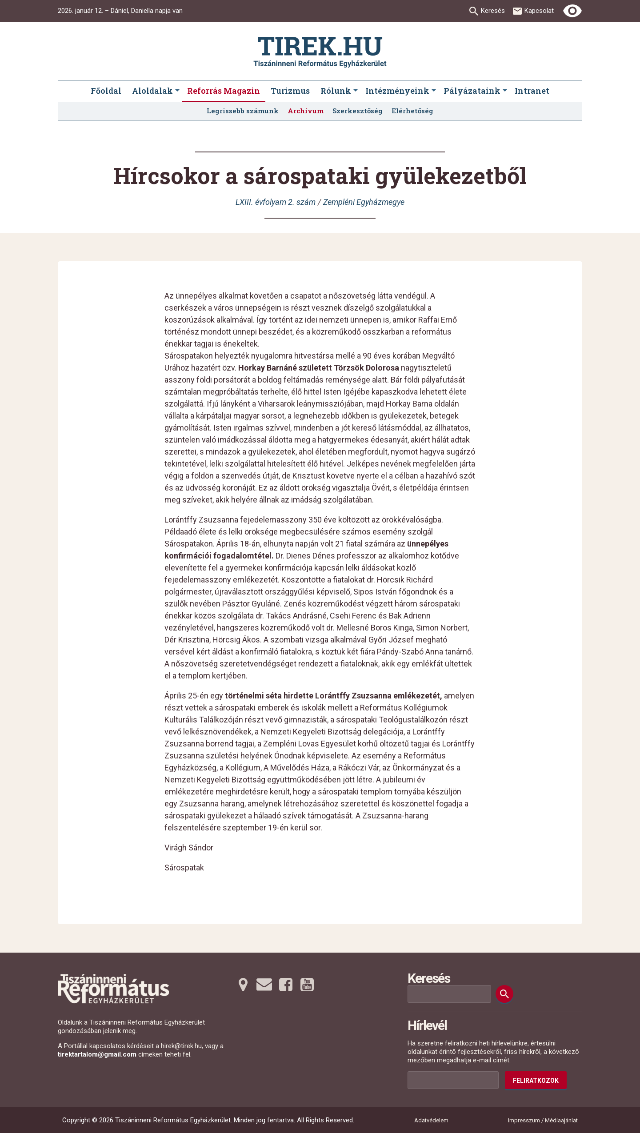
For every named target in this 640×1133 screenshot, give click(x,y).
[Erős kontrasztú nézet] (572, 11)
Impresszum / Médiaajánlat (543, 1120)
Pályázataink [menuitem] (472, 90)
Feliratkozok (536, 1080)
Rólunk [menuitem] (335, 90)
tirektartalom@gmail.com (97, 1054)
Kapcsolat (539, 11)
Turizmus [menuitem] (290, 90)
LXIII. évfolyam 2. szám (276, 202)
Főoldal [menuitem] (106, 90)
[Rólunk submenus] (355, 91)
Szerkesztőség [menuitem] (357, 110)
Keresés (493, 11)
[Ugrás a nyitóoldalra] (320, 52)
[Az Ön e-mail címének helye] (453, 1080)
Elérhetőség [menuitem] (412, 110)
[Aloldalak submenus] (177, 91)
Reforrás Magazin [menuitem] (223, 90)
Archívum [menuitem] (306, 110)
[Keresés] (504, 994)
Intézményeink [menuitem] (397, 90)
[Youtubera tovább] (307, 984)
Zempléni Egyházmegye (363, 202)
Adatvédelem (431, 1120)
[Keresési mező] (449, 994)
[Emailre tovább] (264, 984)
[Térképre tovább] (243, 984)
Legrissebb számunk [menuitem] (243, 110)
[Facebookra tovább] (285, 984)
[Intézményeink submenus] (433, 91)
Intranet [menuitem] (532, 90)
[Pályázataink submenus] (504, 91)
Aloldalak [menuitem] (152, 90)
